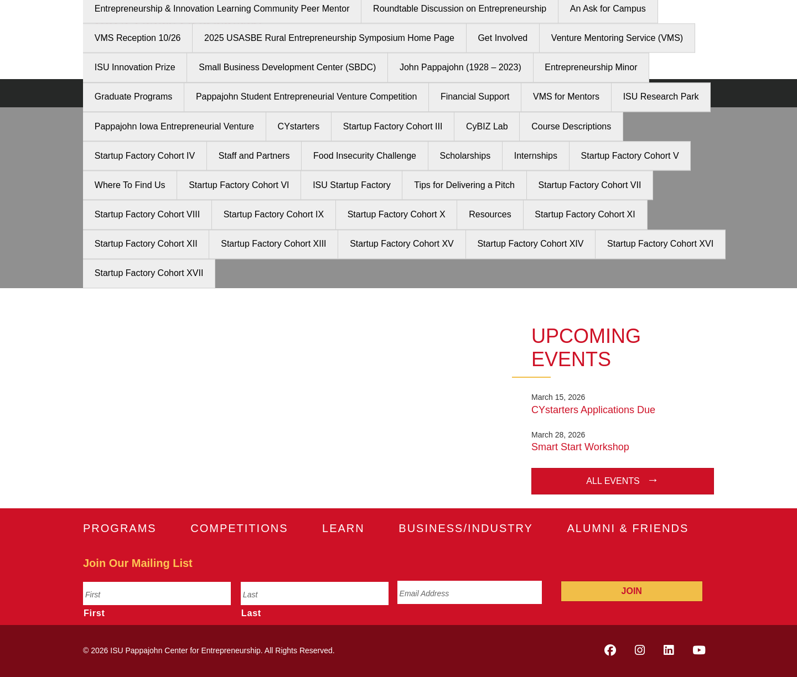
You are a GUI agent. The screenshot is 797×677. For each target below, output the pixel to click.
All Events (612, 481)
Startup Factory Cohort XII (146, 244)
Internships (535, 155)
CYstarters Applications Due (593, 409)
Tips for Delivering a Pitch (464, 185)
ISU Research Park (661, 97)
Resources (490, 214)
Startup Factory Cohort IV (145, 155)
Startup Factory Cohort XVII (149, 273)
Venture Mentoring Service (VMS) (617, 38)
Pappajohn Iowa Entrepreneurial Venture (174, 126)
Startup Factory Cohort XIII (273, 244)
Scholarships (465, 155)
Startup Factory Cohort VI (239, 185)
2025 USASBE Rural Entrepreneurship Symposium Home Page (329, 38)
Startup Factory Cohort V (630, 155)
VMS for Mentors (566, 97)
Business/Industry (465, 528)
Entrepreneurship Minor (591, 67)
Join (632, 591)
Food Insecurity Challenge (364, 155)
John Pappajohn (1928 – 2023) (460, 67)
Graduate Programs (134, 97)
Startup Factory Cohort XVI (660, 244)
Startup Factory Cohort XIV (530, 244)
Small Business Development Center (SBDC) (287, 67)
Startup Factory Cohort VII (590, 185)
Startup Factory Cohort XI (585, 214)
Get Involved (502, 38)
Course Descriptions (571, 126)
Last (251, 613)
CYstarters (299, 126)
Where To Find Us (130, 185)
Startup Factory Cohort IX (274, 214)
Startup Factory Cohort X (397, 214)
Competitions (239, 528)
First (94, 613)
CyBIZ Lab (487, 126)
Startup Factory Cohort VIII (147, 214)
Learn (343, 528)
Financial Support (475, 97)
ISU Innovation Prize (135, 67)
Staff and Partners (254, 155)
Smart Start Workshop (580, 446)
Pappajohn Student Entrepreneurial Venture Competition (306, 97)
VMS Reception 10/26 (138, 38)
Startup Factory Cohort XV (402, 244)
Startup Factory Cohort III (393, 126)
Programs (120, 528)
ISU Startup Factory (352, 185)
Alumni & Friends (628, 528)
